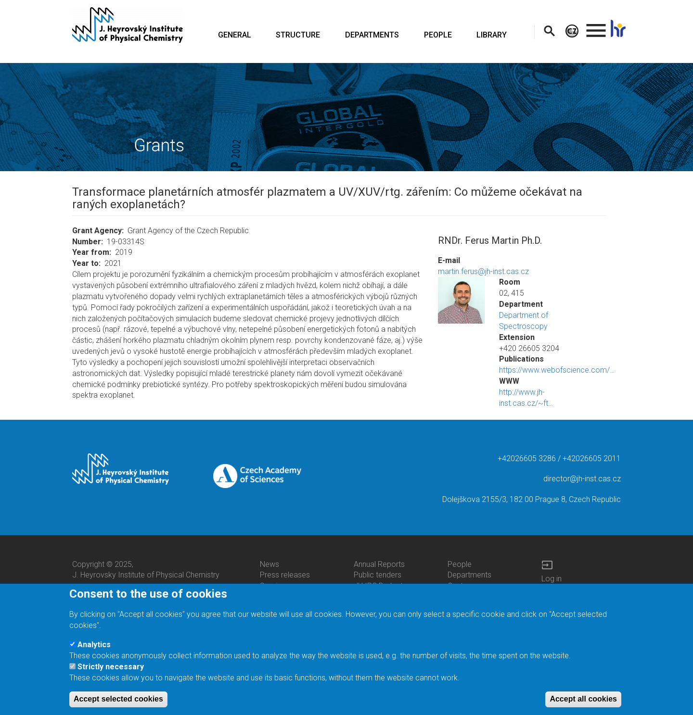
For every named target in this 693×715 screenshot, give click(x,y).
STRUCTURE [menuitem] (298, 34)
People (460, 564)
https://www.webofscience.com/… (557, 370)
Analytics (94, 651)
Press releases (285, 574)
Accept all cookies (583, 706)
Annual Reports (379, 564)
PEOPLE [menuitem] (438, 34)
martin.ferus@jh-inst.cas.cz (483, 271)
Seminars (276, 585)
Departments (469, 574)
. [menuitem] (596, 26)
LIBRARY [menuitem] (491, 34)
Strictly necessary (110, 674)
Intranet (554, 589)
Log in (551, 578)
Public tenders (377, 574)
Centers (461, 585)
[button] (461, 300)
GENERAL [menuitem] (234, 34)
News (269, 564)
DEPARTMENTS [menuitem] (372, 34)
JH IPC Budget (378, 585)
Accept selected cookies (118, 706)
